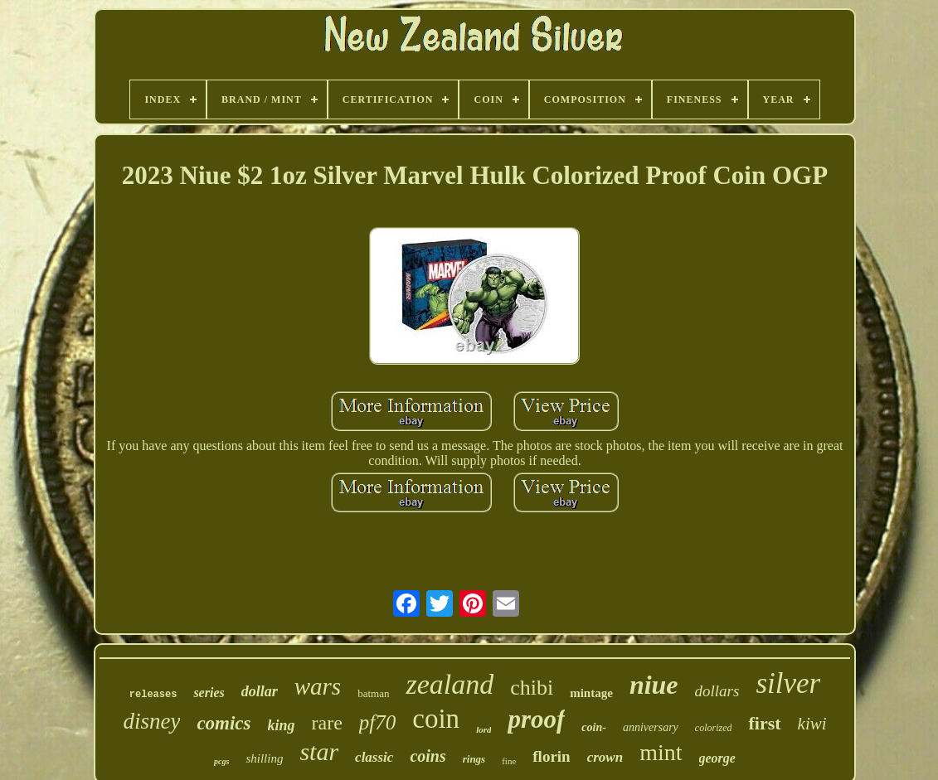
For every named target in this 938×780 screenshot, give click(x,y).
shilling (264, 758)
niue (653, 685)
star (318, 751)
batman (373, 693)
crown (605, 757)
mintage (591, 693)
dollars (717, 691)
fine (509, 761)
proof (536, 719)
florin (551, 756)
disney (151, 721)
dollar (259, 691)
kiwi (812, 724)
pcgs (221, 761)
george (717, 758)
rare (327, 723)
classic (374, 757)
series (208, 693)
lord (483, 729)
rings (474, 759)
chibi (531, 688)
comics (223, 723)
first (764, 723)
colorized (713, 728)
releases (153, 694)
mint (660, 752)
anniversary (650, 727)
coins (427, 756)
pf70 (377, 722)
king (281, 725)
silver (788, 683)
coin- (593, 727)
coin (435, 719)
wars (317, 686)
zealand (449, 684)
